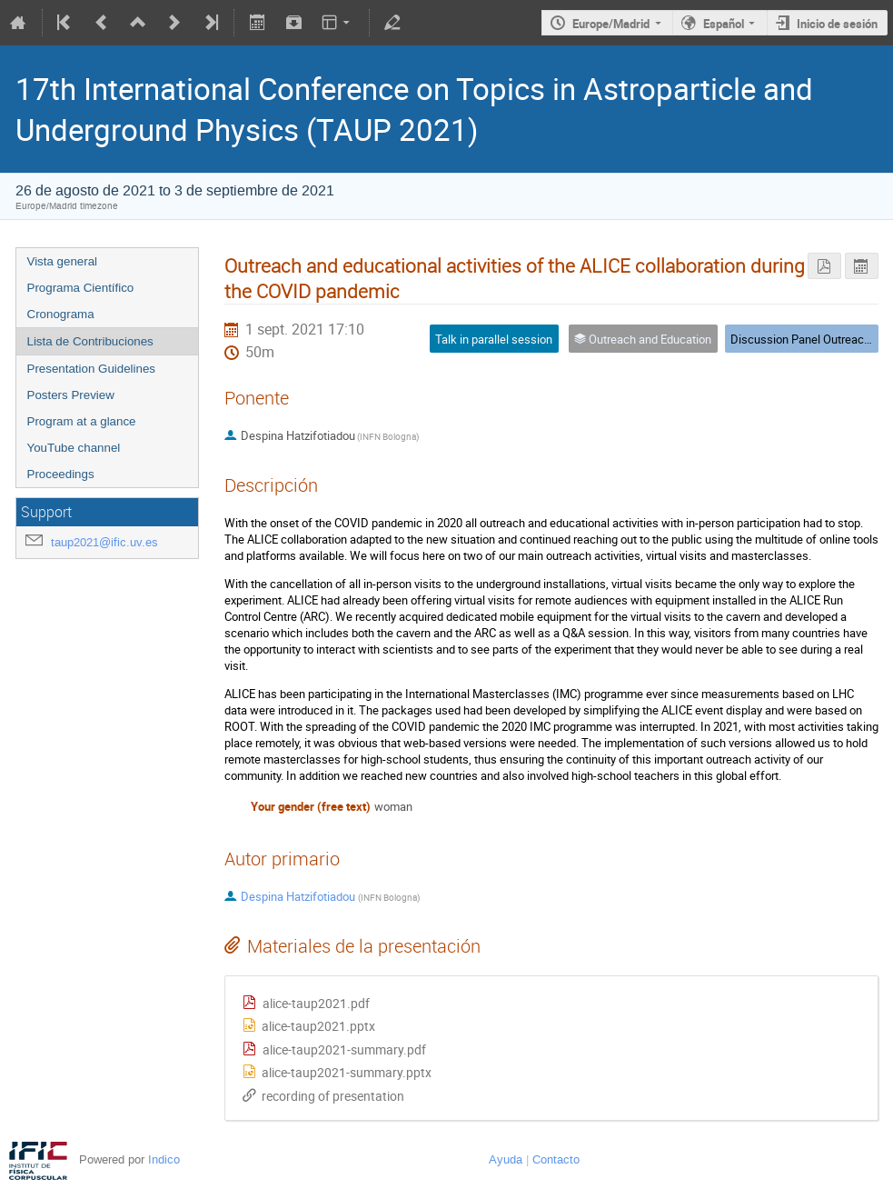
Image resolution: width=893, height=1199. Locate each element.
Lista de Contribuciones (90, 341)
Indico (164, 1159)
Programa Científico (80, 288)
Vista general (62, 261)
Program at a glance (81, 421)
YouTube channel (74, 448)
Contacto (556, 1159)
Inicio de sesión (837, 23)
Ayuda (505, 1159)
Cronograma (60, 314)
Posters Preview (70, 395)
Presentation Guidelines (91, 368)
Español (723, 23)
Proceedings (60, 474)
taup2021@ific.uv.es (104, 542)
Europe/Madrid (611, 23)
